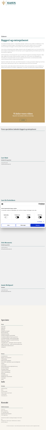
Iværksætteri (3, 364)
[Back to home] (8, 3)
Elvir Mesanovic (6, 243)
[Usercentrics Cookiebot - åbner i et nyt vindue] (39, 204)
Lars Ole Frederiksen (8, 200)
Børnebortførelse (4, 332)
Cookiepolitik (4, 394)
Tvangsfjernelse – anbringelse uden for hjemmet (11, 342)
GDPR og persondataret (6, 360)
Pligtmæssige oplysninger (6, 392)
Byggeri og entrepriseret (6, 357)
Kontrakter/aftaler (5, 369)
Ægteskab (3, 328)
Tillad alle (38, 225)
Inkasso (2, 363)
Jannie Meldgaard (7, 285)
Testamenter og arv (5, 341)
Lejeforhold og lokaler (5, 370)
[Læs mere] (23, 96)
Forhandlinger (4, 359)
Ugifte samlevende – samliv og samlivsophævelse (11, 344)
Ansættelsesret (4, 356)
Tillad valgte (23, 225)
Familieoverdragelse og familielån (8, 335)
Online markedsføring (5, 372)
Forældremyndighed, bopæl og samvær (9, 337)
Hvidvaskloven (4, 395)
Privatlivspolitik (4, 391)
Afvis (8, 225)
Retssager (3, 373)
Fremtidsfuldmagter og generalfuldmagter (10, 338)
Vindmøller (3, 378)
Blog (2, 390)
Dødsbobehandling (5, 334)
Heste (2, 379)
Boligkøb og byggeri (5, 331)
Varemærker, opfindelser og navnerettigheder (10, 362)
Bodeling (3, 329)
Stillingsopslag (4, 388)
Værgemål (3, 347)
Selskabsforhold (4, 375)
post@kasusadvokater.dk (6, 413)
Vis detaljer (39, 221)
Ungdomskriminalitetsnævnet (7, 345)
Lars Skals (4, 158)
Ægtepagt (3, 326)
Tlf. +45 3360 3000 (5, 412)
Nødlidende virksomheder (6, 376)
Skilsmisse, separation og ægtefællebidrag (10, 339)
